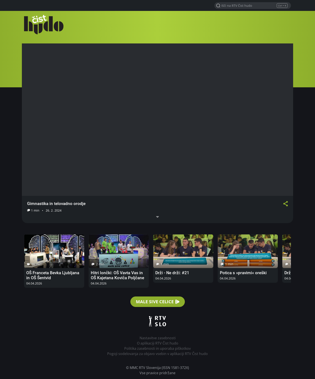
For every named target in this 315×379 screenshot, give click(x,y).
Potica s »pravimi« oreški (243, 272)
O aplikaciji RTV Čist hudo (157, 343)
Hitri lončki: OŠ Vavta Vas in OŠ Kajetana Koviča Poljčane (117, 275)
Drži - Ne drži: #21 (172, 272)
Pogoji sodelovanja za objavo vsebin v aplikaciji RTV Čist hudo (157, 353)
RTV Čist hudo (43, 24)
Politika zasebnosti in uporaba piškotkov (157, 348)
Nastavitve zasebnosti (158, 338)
